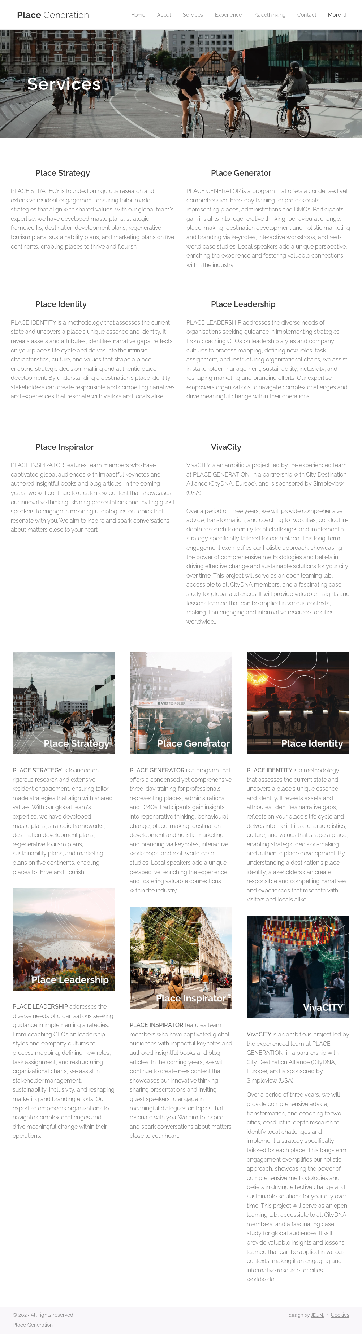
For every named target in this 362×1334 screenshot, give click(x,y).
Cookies (340, 1315)
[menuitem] (131, 15)
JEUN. (317, 1315)
